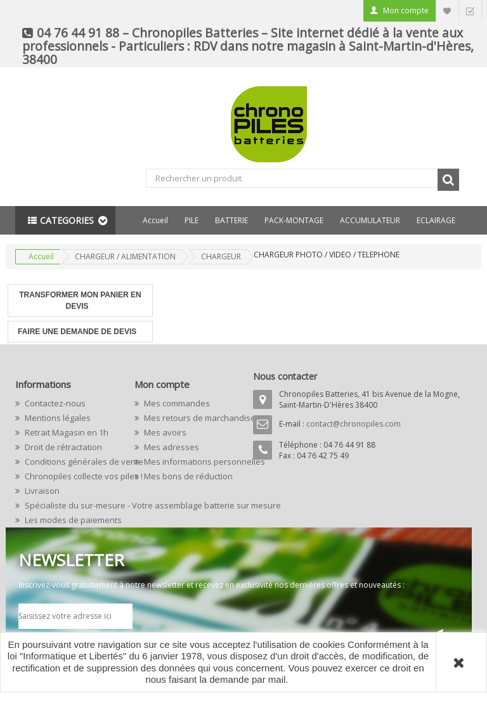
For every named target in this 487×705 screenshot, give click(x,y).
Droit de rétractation (62, 447)
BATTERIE (231, 220)
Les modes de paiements (69, 520)
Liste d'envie (447, 10)
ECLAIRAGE (436, 220)
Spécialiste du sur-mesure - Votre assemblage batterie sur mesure (69, 505)
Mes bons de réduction (187, 476)
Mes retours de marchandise (188, 418)
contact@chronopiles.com (353, 423)
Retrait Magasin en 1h (65, 432)
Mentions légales (57, 418)
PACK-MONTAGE (293, 220)
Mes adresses (170, 447)
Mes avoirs (164, 432)
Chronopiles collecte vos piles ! (69, 476)
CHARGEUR (221, 256)
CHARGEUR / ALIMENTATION (125, 256)
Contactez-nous (54, 403)
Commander (470, 10)
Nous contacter (285, 376)
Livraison (41, 490)
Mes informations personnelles (188, 461)
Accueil (155, 220)
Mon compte (406, 10)
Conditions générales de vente (69, 461)
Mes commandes (176, 403)
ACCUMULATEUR (370, 220)
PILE (191, 220)
